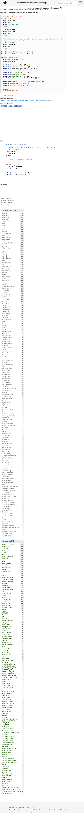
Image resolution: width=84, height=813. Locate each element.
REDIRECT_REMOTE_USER (13, 748)
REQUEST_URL (13, 682)
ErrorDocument (11, 100)
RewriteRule (44, 100)
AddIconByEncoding (13, 414)
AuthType (13, 298)
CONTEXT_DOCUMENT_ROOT (13, 788)
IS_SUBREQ (13, 662)
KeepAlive (13, 345)
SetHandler (13, 321)
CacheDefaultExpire (13, 522)
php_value (13, 251)
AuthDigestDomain (13, 473)
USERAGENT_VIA (13, 670)
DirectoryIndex (13, 245)
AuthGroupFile (13, 315)
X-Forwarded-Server (13, 731)
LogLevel (13, 469)
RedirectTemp (13, 294)
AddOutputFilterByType (13, 243)
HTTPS (13, 552)
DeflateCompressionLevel (13, 388)
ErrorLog (13, 512)
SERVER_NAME (13, 603)
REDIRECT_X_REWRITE (13, 703)
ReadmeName (13, 353)
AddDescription (13, 370)
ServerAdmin (13, 451)
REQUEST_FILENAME (7, 106)
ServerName (13, 372)
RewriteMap (13, 418)
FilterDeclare (13, 312)
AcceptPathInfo (13, 347)
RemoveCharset (13, 412)
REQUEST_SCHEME (13, 705)
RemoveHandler (13, 331)
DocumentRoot (13, 376)
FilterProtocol (13, 310)
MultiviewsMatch (13, 465)
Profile (13, 611)
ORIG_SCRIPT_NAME (13, 758)
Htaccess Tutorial (6, 198)
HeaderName (13, 359)
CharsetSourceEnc (13, 394)
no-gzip (13, 566)
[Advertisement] (32, 123)
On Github (5, 95)
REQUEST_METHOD (13, 581)
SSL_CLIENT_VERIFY (13, 737)
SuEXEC (13, 529)
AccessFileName (13, 474)
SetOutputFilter (13, 266)
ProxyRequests (13, 492)
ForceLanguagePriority (13, 416)
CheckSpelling (13, 382)
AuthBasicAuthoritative (13, 425)
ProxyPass (13, 427)
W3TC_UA (13, 650)
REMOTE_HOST (13, 654)
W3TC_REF (13, 656)
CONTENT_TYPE (13, 638)
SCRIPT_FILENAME (13, 556)
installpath (13, 768)
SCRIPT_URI (13, 727)
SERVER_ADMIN (13, 642)
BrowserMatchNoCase (13, 410)
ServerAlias (13, 484)
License (11, 95)
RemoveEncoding (13, 443)
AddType (13, 241)
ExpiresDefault (13, 239)
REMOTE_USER (13, 629)
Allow (4, 9)
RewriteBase (13, 219)
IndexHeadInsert (13, 406)
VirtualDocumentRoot (13, 286)
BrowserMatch (13, 278)
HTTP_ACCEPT (13, 634)
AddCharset (13, 268)
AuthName (13, 292)
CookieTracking (13, 471)
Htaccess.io (13, 808)
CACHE (13, 609)
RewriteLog (13, 441)
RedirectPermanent (13, 365)
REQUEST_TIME (13, 752)
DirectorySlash (13, 341)
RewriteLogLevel (13, 433)
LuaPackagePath (13, 467)
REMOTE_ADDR (13, 605)
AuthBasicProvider (13, 361)
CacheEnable (13, 518)
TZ (13, 615)
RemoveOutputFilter (13, 459)
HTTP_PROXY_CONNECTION (13, 733)
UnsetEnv (13, 421)
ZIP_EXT (13, 772)
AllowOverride (13, 313)
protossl (13, 583)
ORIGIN (13, 570)
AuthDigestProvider (13, 423)
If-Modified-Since (13, 644)
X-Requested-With (13, 607)
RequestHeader (13, 270)
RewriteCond (28, 100)
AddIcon (13, 363)
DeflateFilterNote (13, 420)
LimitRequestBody (13, 351)
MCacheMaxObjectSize (13, 494)
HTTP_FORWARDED (13, 729)
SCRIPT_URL (13, 680)
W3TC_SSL (13, 640)
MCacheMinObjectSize (13, 490)
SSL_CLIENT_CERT (13, 738)
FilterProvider (13, 308)
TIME (13, 562)
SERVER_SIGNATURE (13, 742)
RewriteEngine (36, 100)
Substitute (13, 404)
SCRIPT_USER (13, 782)
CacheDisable (13, 445)
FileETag (13, 255)
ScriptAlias (13, 431)
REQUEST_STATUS (13, 754)
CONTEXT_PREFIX (13, 621)
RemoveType (13, 355)
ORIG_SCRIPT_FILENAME (13, 760)
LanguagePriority (13, 398)
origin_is (13, 717)
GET (13, 574)
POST (13, 576)
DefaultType (13, 408)
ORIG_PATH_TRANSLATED (13, 762)
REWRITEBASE (13, 625)
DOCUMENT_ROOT (13, 589)
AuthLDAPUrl (13, 439)
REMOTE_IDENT (13, 756)
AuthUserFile (13, 300)
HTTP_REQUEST (13, 693)
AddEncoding (13, 262)
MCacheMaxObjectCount (13, 496)
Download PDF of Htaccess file (15, 145)
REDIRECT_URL (13, 683)
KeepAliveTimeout (13, 533)
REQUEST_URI (20, 106)
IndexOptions (13, 335)
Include (18, 100)
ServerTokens (13, 276)
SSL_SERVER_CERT (13, 735)
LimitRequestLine (13, 520)
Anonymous (13, 333)
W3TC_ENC (13, 613)
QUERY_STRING (13, 564)
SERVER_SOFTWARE (13, 740)
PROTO (13, 601)
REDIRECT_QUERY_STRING (13, 719)
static (13, 560)
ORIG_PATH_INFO (13, 780)
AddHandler (13, 290)
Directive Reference (7, 203)
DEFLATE (13, 550)
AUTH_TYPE (13, 723)
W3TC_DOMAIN (13, 709)
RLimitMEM (13, 508)
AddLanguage (13, 374)
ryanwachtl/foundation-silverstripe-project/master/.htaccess (28, 9)
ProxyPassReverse (13, 463)
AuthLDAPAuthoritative (13, 500)
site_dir (13, 764)
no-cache (13, 597)
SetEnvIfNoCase (13, 259)
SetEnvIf (13, 272)
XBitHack (13, 392)
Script (13, 235)
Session (13, 296)
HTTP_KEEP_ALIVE (13, 687)
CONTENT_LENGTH (13, 707)
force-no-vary (13, 572)
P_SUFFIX (13, 713)
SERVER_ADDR (13, 585)
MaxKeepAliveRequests (13, 488)
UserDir (13, 400)
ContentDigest (13, 402)
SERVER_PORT (13, 568)
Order (22, 100)
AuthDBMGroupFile (13, 482)
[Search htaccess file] (68, 3)
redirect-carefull (13, 711)
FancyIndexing (13, 339)
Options (13, 221)
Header (13, 227)
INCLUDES (13, 558)
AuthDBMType (13, 506)
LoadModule (13, 386)
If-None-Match (13, 652)
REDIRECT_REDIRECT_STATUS (13, 790)
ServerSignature (13, 302)
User (13, 264)
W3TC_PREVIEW (13, 632)
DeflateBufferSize (13, 510)
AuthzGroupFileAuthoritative (13, 486)
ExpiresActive (13, 237)
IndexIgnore (13, 288)
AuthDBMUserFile (13, 480)
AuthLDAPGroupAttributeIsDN (13, 528)
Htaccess (21, 808)
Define (13, 329)
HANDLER (13, 630)
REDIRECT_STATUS (13, 577)
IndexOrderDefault (13, 384)
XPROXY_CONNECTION (13, 676)
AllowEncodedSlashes (13, 478)
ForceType (13, 317)
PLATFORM (13, 766)
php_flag (13, 257)
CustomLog (13, 435)
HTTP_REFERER (13, 593)
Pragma (13, 595)
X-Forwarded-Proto (13, 617)
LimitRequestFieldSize (13, 516)
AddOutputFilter (13, 319)
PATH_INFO (13, 648)
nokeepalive (13, 623)
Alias (13, 323)
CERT (13, 689)
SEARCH (13, 646)
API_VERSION (13, 725)
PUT (13, 591)
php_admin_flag (13, 447)
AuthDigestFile (13, 453)
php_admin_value (13, 368)
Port (13, 282)
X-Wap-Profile (13, 619)
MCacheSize (13, 498)
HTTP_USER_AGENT (13, 579)
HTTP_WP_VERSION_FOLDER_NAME (13, 792)
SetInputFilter (13, 461)
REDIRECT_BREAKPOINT (13, 776)
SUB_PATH (13, 786)
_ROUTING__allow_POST (13, 668)
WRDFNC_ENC (13, 695)
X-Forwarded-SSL (13, 774)
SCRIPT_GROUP (13, 750)
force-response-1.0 (13, 636)
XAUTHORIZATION (13, 660)
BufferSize (13, 524)
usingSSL (13, 715)
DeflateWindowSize (13, 535)
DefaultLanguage (13, 343)
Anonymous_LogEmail (13, 504)
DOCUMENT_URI (12, 793)
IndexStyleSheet (13, 378)
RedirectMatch (13, 280)
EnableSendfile (13, 476)
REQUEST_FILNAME (13, 701)
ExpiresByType (13, 247)
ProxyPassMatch (13, 457)
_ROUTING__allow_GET (13, 666)
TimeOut (13, 357)
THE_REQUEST (13, 587)
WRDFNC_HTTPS (13, 699)
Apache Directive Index (8, 200)
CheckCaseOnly (13, 449)
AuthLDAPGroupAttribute (13, 531)
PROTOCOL (13, 784)
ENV (13, 554)
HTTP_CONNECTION (13, 691)
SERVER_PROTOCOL (13, 744)
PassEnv (13, 429)
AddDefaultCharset (13, 249)
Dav (13, 367)
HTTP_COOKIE (13, 599)
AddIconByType (13, 396)
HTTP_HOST (13, 548)
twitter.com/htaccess (7, 205)
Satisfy (13, 274)
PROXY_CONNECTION (13, 674)
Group (13, 327)
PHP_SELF (13, 746)
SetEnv (50, 100)
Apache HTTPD (29, 808)
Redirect (13, 231)
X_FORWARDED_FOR (13, 672)
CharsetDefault (13, 390)
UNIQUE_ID (13, 778)
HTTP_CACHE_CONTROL (13, 685)
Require (13, 253)
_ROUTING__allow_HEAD (13, 664)
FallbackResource (13, 337)
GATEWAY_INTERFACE (13, 721)
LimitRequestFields (13, 514)
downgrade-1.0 (13, 627)
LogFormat (13, 437)
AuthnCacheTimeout (13, 526)
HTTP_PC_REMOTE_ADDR (13, 678)
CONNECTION (13, 658)
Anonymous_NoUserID (13, 502)
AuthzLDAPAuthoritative (13, 455)
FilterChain (13, 306)
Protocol (13, 349)
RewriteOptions (13, 304)
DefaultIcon (13, 380)
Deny (5, 100)
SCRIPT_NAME (13, 697)
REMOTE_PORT (13, 770)
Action (13, 325)
